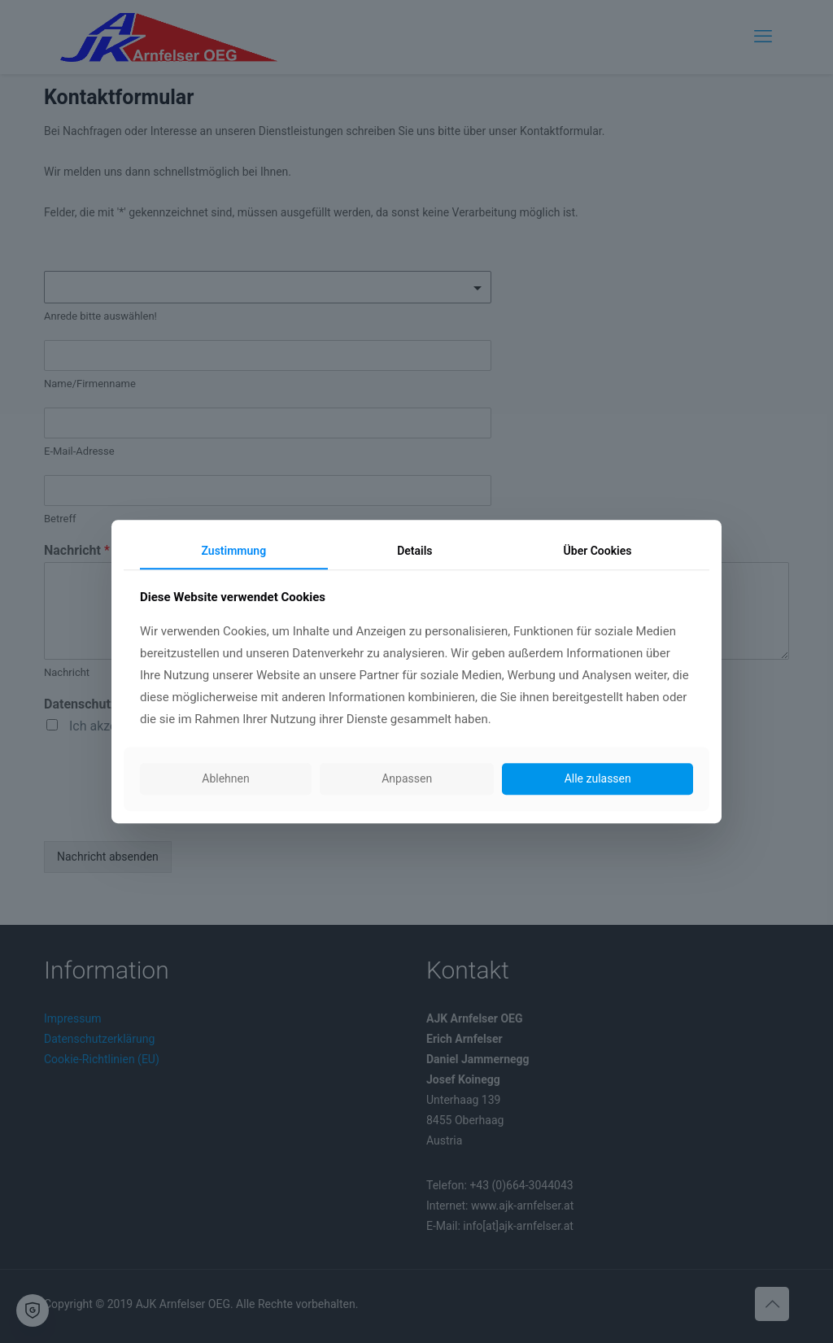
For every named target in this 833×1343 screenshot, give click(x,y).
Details (414, 550)
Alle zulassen (598, 779)
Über (598, 550)
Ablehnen (225, 779)
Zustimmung (234, 550)
